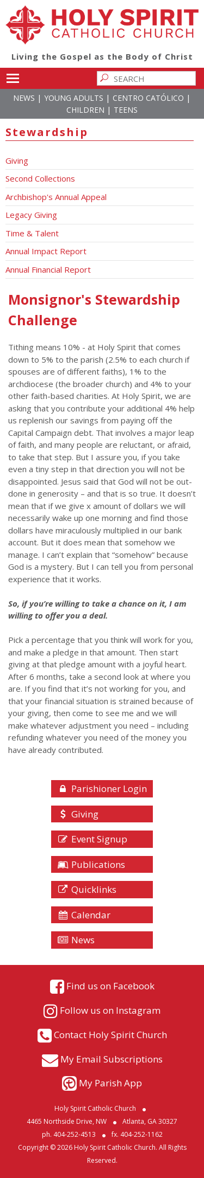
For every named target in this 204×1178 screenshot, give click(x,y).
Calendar (83, 915)
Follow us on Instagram (110, 1009)
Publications (91, 864)
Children (85, 110)
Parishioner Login (102, 788)
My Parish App (110, 1083)
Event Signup (92, 839)
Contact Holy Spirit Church (110, 1034)
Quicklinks (86, 889)
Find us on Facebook (110, 985)
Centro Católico (148, 98)
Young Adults (73, 98)
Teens (126, 110)
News (24, 98)
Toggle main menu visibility (13, 76)
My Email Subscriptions (111, 1058)
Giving (77, 814)
